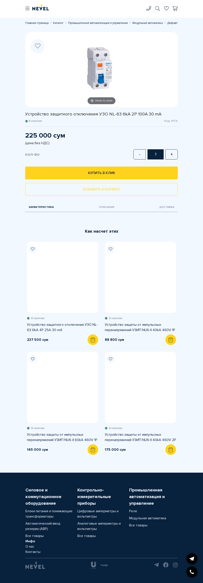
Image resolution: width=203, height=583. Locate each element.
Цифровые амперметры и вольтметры (98, 514)
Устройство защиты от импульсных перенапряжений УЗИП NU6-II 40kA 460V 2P (140, 437)
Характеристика (41, 207)
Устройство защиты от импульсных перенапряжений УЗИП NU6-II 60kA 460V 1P (62, 437)
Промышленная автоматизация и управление (98, 23)
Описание (106, 207)
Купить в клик (101, 173)
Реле (133, 511)
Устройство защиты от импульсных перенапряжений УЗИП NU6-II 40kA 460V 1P (140, 327)
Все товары (34, 536)
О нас (29, 546)
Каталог (58, 23)
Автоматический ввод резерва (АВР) (42, 526)
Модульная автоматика (147, 23)
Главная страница (37, 23)
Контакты (32, 552)
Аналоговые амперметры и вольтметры (99, 526)
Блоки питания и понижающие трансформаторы (49, 514)
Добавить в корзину (101, 189)
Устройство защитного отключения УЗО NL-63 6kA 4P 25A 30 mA (62, 327)
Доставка (166, 207)
